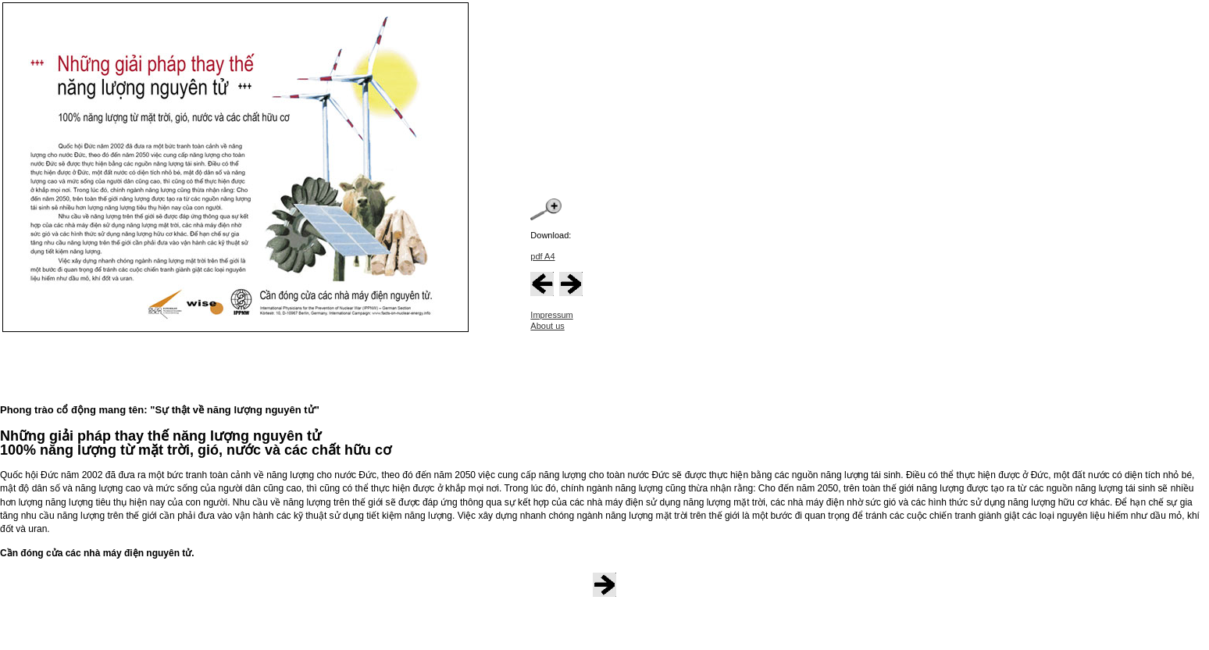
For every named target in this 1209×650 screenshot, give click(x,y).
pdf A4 (542, 256)
